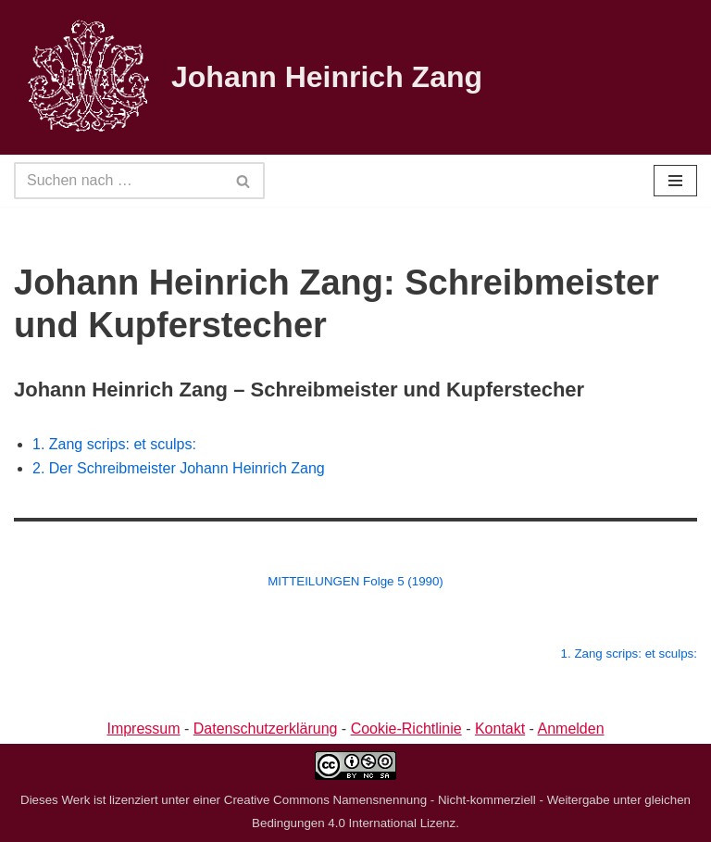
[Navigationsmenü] (675, 180)
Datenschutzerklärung (265, 728)
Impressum (143, 728)
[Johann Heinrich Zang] (248, 77)
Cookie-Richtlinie (406, 728)
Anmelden (571, 728)
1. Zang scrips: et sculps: (114, 444)
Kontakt (500, 728)
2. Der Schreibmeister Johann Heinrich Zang (178, 468)
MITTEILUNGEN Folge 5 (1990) (355, 581)
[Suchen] (118, 180)
